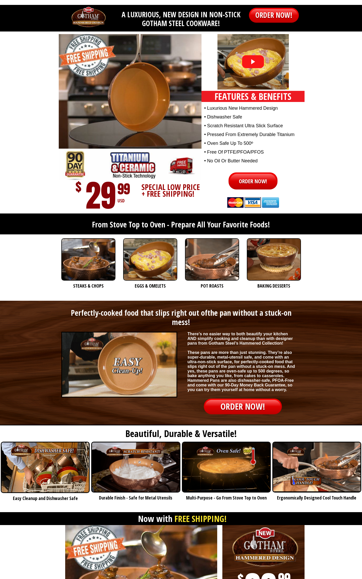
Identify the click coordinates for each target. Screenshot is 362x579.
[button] (274, 15)
